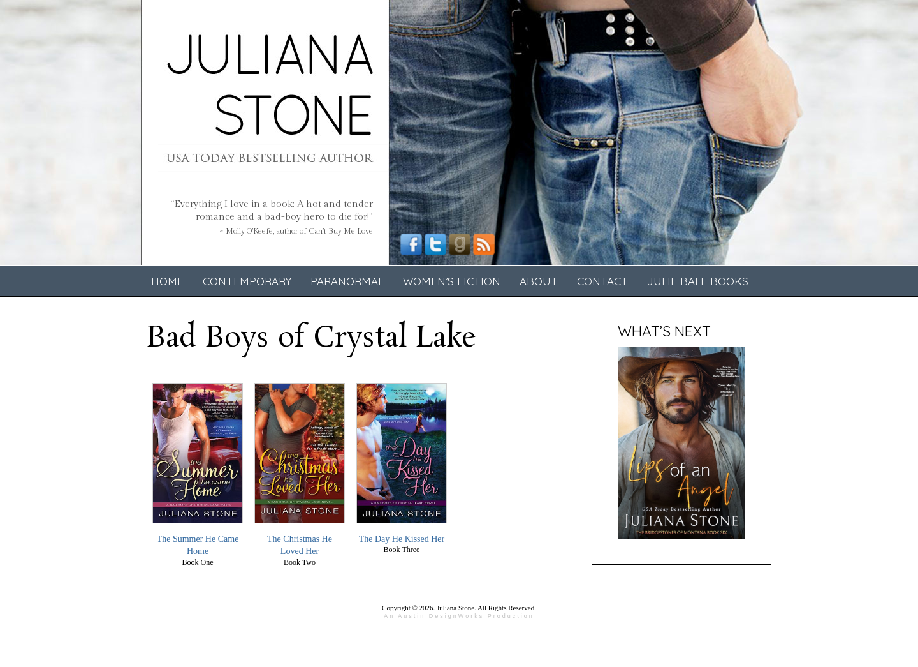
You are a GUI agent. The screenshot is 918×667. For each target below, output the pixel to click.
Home (167, 281)
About (539, 281)
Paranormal (347, 281)
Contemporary (247, 281)
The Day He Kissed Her (402, 539)
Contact (602, 281)
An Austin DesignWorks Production (459, 616)
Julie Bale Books (697, 281)
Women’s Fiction (451, 281)
